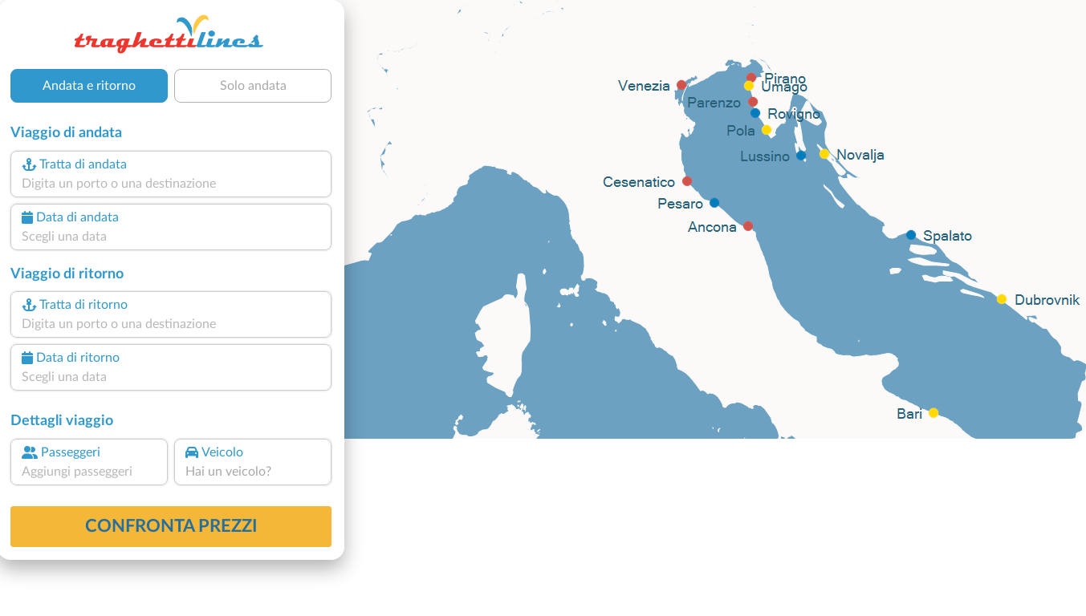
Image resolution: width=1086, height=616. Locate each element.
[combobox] (171, 183)
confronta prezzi (171, 526)
